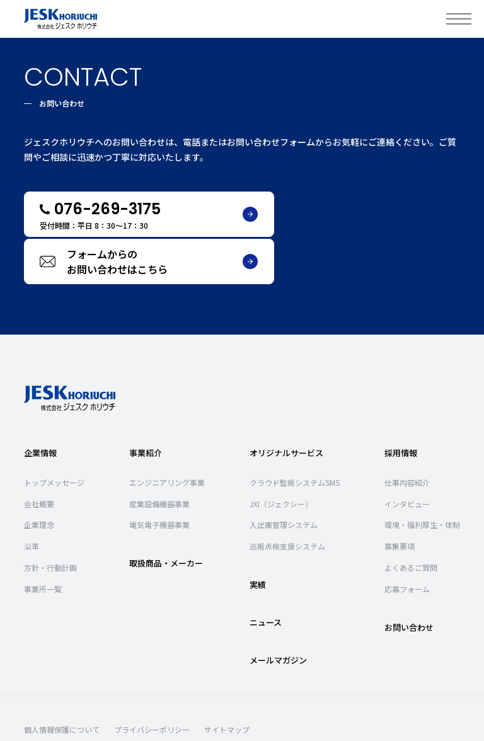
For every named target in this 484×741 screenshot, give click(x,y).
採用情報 (400, 405)
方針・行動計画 (50, 520)
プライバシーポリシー (152, 682)
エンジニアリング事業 (167, 435)
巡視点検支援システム (287, 498)
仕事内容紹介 (407, 435)
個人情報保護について (62, 682)
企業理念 (39, 478)
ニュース (266, 575)
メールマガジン (278, 613)
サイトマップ (227, 682)
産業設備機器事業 (159, 456)
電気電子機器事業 (159, 478)
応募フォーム (407, 541)
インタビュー (407, 456)
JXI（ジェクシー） (281, 456)
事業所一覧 (43, 541)
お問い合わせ (409, 580)
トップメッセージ (54, 435)
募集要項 (399, 498)
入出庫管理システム (284, 478)
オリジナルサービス (286, 405)
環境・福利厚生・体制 (422, 478)
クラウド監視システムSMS (295, 435)
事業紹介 (145, 405)
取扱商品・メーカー (166, 516)
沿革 (31, 498)
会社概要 (39, 456)
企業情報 (40, 405)
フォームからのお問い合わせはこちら (369, 214)
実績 (258, 537)
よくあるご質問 (410, 520)
